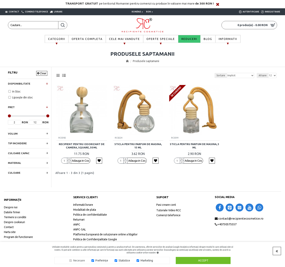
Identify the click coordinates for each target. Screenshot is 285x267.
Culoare (14, 172)
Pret (11, 107)
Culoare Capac (18, 153)
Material (14, 162)
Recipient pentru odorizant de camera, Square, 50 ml (81, 146)
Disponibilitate (19, 83)
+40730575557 (227, 224)
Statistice (124, 260)
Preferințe (101, 260)
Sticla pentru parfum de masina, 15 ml (138, 146)
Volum (13, 133)
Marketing (147, 260)
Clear (43, 73)
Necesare (79, 260)
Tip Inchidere (17, 143)
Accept (203, 260)
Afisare (263, 75)
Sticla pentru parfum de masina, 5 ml (194, 146)
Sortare (221, 75)
